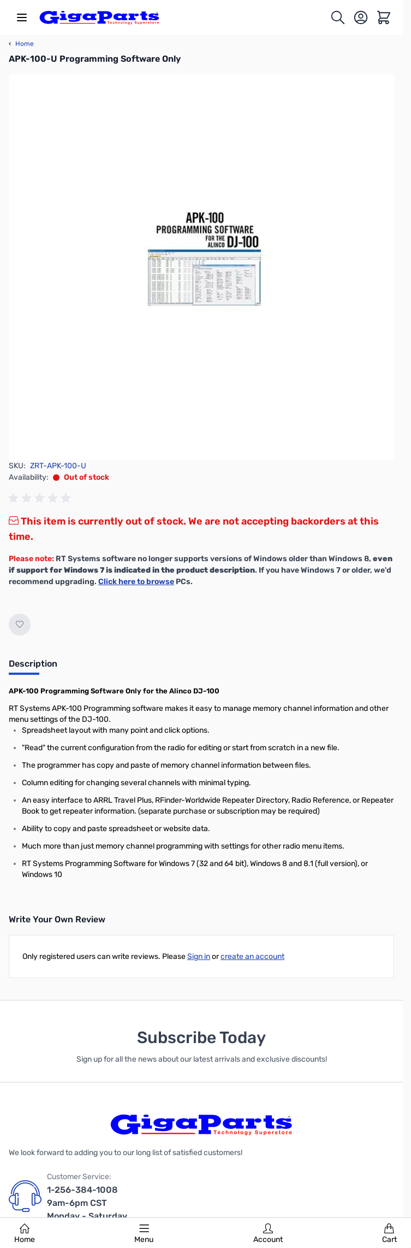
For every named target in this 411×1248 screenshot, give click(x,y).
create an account (252, 956)
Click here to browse (136, 581)
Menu (143, 1233)
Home (24, 1233)
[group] (41, 498)
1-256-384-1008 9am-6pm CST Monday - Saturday (87, 1203)
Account (268, 1233)
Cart (389, 1233)
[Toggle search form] (338, 17)
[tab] (33, 667)
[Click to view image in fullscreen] (201, 267)
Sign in (198, 956)
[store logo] (99, 17)
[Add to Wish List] (20, 624)
